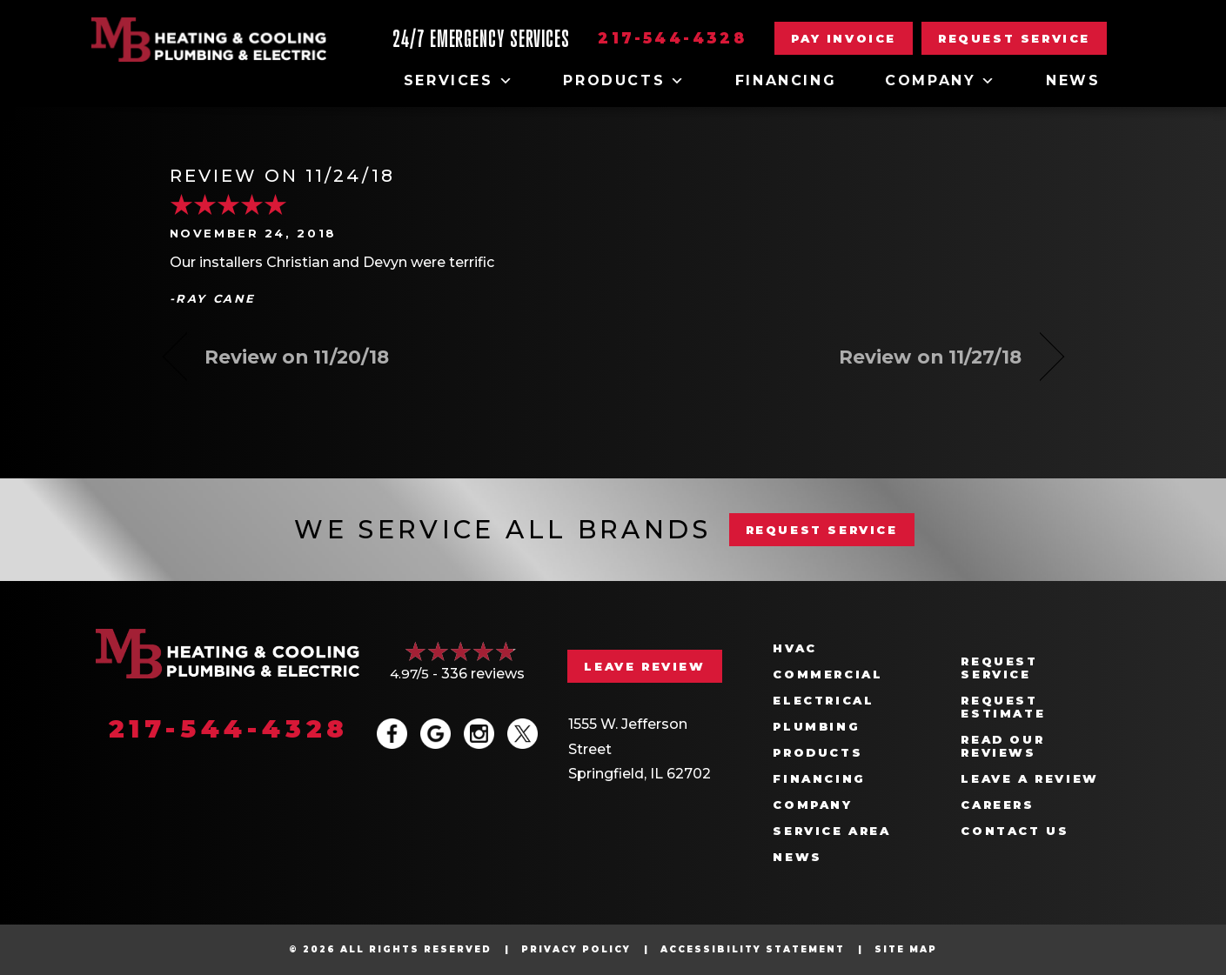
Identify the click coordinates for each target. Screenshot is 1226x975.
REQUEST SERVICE (822, 530)
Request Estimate (1003, 707)
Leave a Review (1029, 778)
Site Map (905, 949)
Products (624, 80)
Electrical (823, 700)
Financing (785, 80)
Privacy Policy (576, 949)
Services (459, 80)
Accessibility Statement (752, 949)
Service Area (831, 831)
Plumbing (816, 726)
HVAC (794, 648)
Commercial (827, 674)
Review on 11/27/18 (930, 356)
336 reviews (483, 673)
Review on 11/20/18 (297, 356)
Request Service (999, 668)
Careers (997, 804)
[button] (1014, 38)
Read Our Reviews (1002, 746)
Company (941, 80)
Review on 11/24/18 (282, 175)
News (1073, 80)
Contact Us (1015, 831)
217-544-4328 (672, 38)
